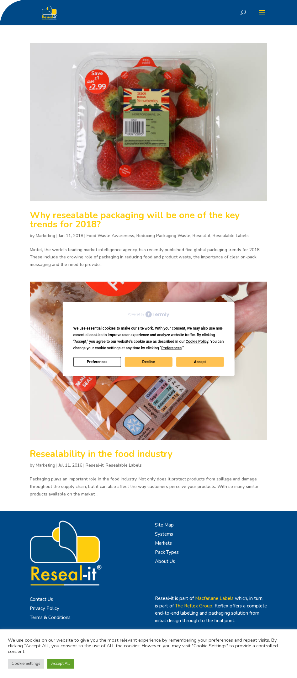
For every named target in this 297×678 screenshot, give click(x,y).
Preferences (97, 362)
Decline (148, 362)
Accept (200, 362)
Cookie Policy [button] (197, 341)
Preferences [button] (171, 348)
